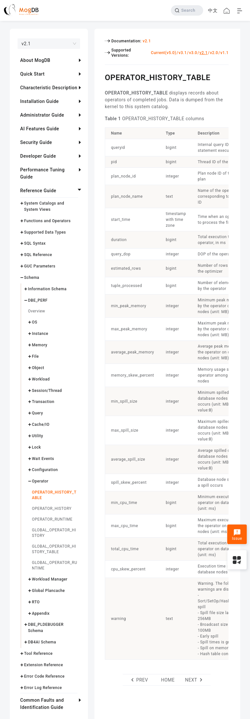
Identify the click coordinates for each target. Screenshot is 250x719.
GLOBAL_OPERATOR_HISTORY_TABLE (54, 549)
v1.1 (224, 52)
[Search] (187, 10)
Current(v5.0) (163, 52)
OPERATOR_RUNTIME (52, 519)
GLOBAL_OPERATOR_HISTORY (54, 533)
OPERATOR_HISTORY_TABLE (54, 495)
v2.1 (147, 41)
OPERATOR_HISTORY (52, 508)
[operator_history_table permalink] (100, 76)
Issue (237, 535)
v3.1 (183, 52)
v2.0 (214, 52)
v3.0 (193, 52)
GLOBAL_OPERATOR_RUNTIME (54, 565)
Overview (36, 311)
